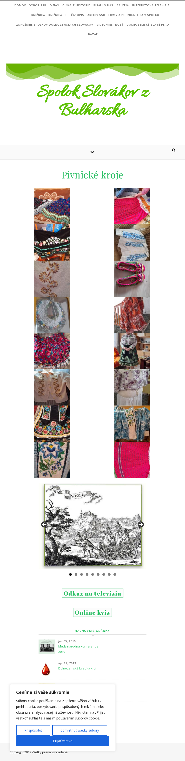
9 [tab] (114, 574)
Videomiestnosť (110, 24)
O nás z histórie (76, 5)
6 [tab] (98, 574)
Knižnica (55, 15)
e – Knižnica (35, 15)
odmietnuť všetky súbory (79, 730)
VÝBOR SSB (37, 5)
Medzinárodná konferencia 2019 (78, 649)
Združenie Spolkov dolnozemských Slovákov (54, 24)
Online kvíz (92, 612)
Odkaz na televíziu (92, 593)
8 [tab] (109, 574)
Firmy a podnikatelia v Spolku (133, 15)
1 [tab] (70, 574)
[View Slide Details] (92, 526)
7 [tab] (103, 574)
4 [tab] (87, 574)
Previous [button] (44, 524)
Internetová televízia (151, 5)
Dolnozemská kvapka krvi (77, 668)
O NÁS (54, 5)
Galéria (123, 5)
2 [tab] (76, 574)
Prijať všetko (63, 741)
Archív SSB (96, 15)
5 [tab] (92, 574)
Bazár (93, 34)
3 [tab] (81, 574)
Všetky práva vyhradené (50, 752)
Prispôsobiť (33, 730)
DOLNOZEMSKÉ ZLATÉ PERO (148, 24)
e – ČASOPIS (75, 15)
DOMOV (20, 5)
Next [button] (140, 524)
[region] (63, 717)
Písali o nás (103, 5)
